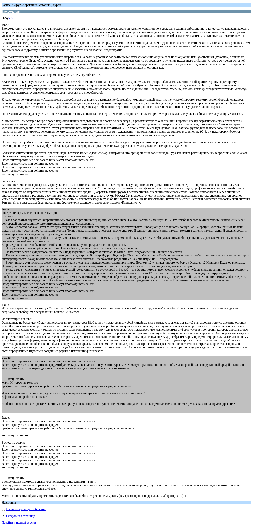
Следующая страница (20, 516)
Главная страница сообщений (26, 509)
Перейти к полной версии (19, 522)
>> (13, 18)
